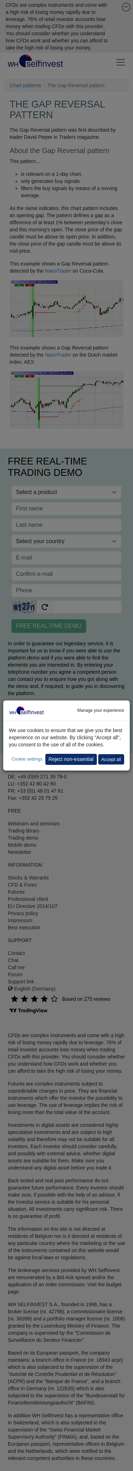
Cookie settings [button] (27, 759)
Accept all (111, 759)
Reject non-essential (71, 759)
